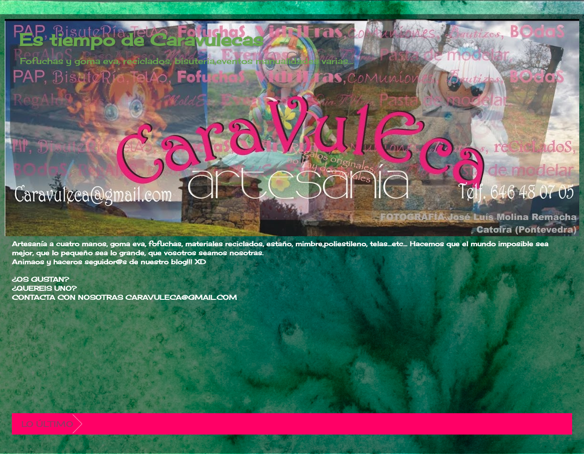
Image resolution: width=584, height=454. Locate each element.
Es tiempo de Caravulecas (141, 39)
